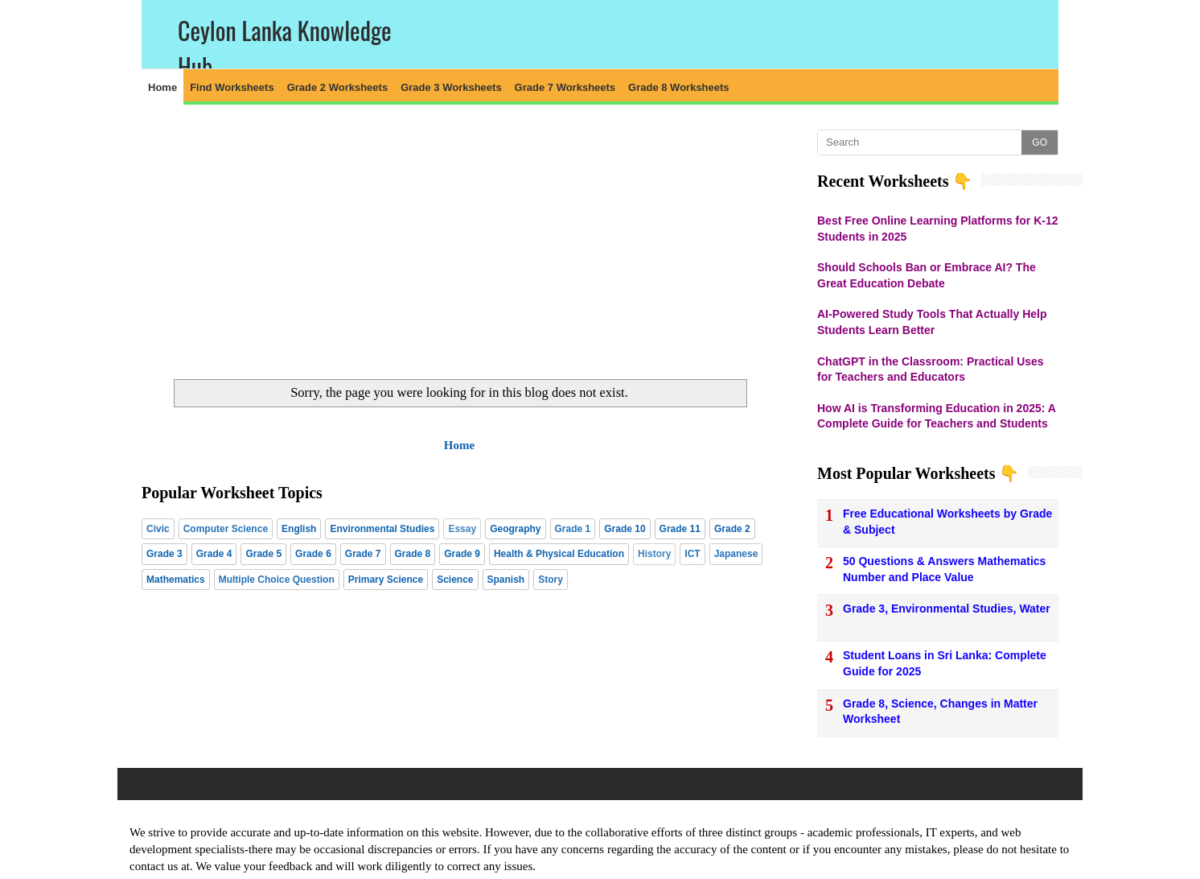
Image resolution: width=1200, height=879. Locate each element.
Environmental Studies (382, 528)
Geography (515, 528)
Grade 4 (214, 553)
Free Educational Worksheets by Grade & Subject (947, 521)
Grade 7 (363, 553)
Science (455, 579)
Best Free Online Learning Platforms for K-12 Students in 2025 (937, 228)
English (299, 528)
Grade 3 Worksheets (451, 87)
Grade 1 (573, 528)
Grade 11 (680, 528)
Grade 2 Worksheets (337, 87)
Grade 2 (732, 528)
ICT (692, 553)
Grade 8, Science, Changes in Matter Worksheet (940, 711)
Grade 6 (313, 553)
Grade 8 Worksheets (678, 87)
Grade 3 (164, 553)
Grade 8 (413, 553)
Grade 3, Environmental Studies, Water (946, 608)
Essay (462, 528)
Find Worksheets (232, 87)
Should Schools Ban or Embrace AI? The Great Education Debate (926, 275)
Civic (158, 528)
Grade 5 (263, 553)
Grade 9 (462, 553)
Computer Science (225, 528)
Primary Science (385, 579)
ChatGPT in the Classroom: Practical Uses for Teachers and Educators (930, 369)
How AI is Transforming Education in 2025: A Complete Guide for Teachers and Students (936, 416)
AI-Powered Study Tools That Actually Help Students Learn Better (931, 321)
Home (162, 87)
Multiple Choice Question (277, 579)
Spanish (506, 579)
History (654, 553)
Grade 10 (624, 528)
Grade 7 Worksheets (565, 87)
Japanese (736, 553)
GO (1039, 142)
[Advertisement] (459, 242)
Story (550, 579)
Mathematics (175, 579)
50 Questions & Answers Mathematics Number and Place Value (944, 569)
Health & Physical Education (559, 553)
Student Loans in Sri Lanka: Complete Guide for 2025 (944, 663)
